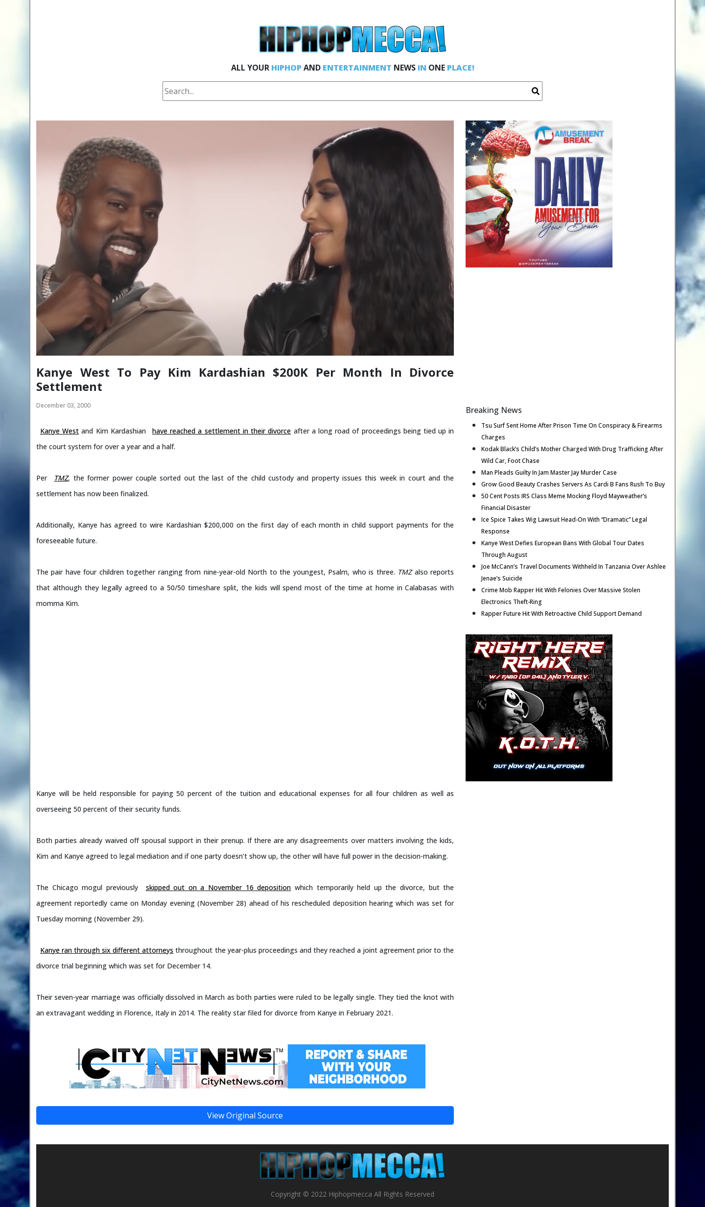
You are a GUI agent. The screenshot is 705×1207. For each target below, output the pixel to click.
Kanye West (59, 430)
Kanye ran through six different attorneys (106, 950)
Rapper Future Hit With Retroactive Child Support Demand (561, 613)
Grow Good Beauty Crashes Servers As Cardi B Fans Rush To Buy (573, 484)
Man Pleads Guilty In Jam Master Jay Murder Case (549, 472)
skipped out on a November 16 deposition (218, 887)
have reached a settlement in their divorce (221, 430)
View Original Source (245, 1115)
